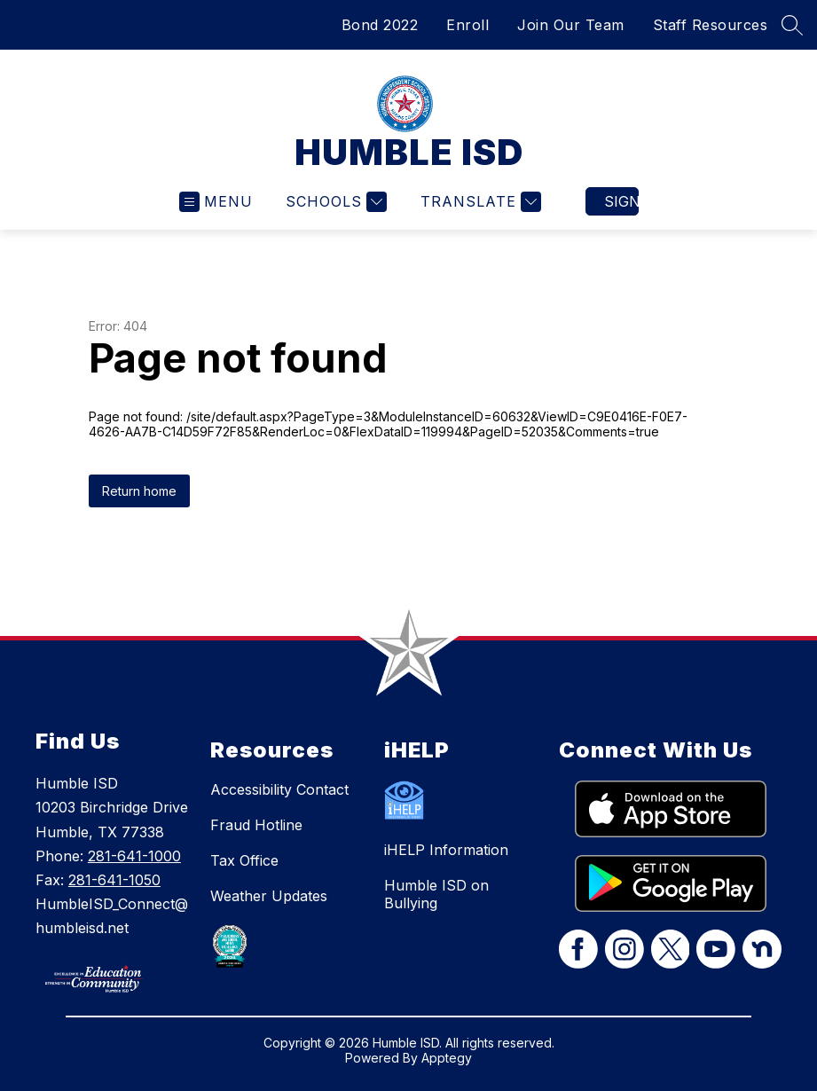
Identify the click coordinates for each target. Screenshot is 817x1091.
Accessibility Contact (279, 789)
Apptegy (446, 1057)
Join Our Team (571, 25)
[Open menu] (216, 202)
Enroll (467, 25)
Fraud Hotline (256, 825)
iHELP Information (446, 850)
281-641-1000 (134, 856)
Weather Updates (268, 896)
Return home (139, 490)
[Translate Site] (478, 202)
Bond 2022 (380, 25)
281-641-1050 (114, 880)
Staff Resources (710, 25)
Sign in (621, 201)
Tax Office (244, 860)
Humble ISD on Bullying (436, 894)
